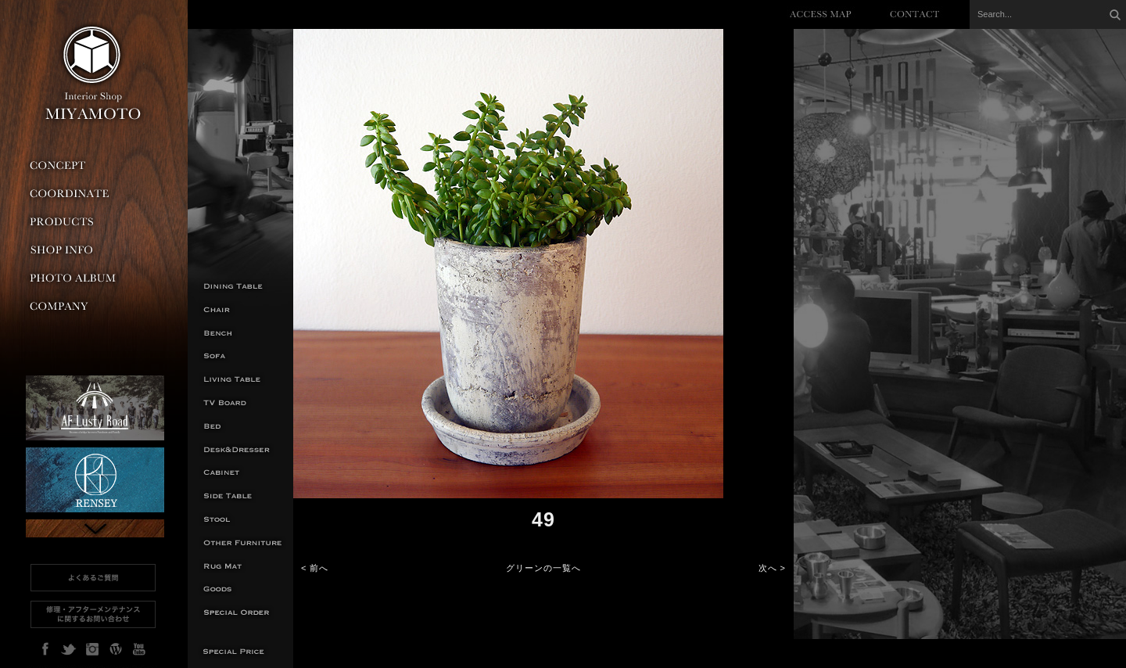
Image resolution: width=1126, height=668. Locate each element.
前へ (319, 568)
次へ (767, 568)
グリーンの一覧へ (543, 568)
